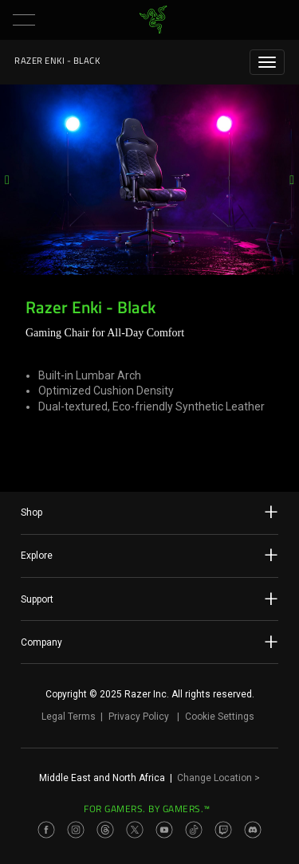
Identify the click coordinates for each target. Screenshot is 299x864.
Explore (149, 554)
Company (149, 641)
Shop (149, 511)
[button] (24, 20)
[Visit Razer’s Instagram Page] (75, 829)
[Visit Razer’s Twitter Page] (134, 829)
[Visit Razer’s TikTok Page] (193, 829)
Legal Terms (68, 716)
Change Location (218, 777)
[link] (153, 20)
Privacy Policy (138, 716)
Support (149, 598)
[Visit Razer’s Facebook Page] (46, 829)
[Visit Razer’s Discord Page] (252, 829)
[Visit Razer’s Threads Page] (105, 829)
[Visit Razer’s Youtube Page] (164, 829)
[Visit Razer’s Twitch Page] (223, 829)
